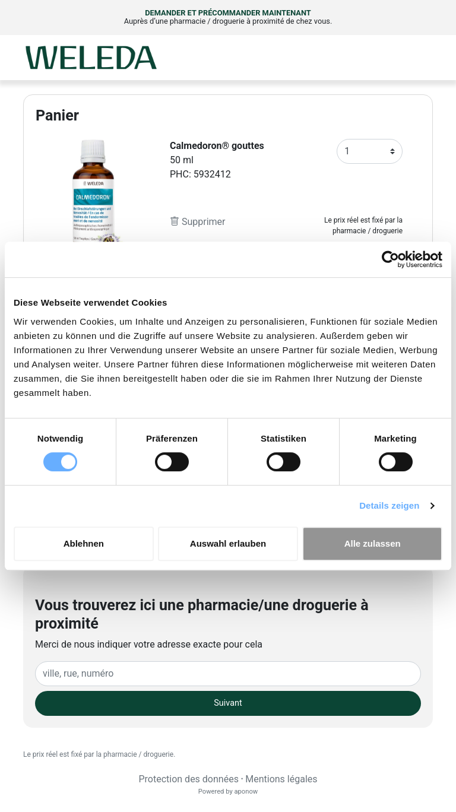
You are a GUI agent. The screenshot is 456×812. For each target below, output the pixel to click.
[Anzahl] (370, 151)
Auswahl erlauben (228, 543)
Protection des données (188, 779)
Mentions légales (281, 779)
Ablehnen (84, 543)
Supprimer (198, 221)
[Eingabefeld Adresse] (228, 673)
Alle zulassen (372, 543)
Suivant (228, 703)
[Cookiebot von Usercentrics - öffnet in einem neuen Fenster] (390, 259)
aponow (246, 791)
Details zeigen (389, 505)
